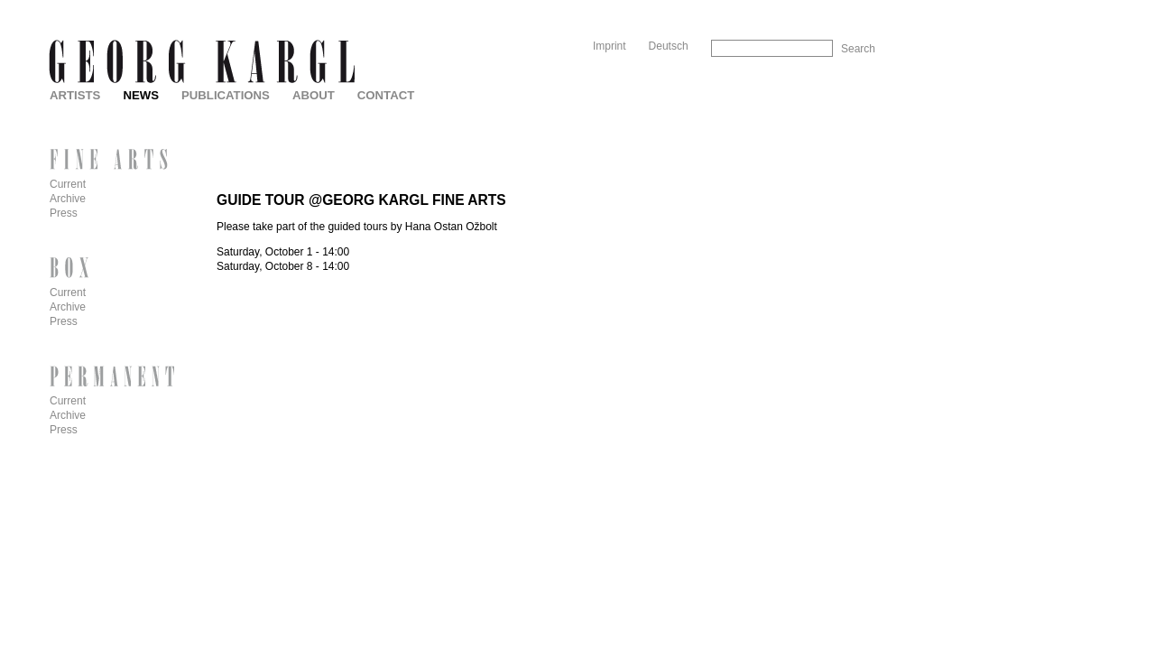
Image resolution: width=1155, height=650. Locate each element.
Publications (225, 95)
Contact (385, 95)
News (141, 95)
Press (64, 213)
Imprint (609, 46)
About (313, 95)
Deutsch (668, 46)
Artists (75, 95)
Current (68, 184)
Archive (68, 198)
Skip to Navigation (840, 7)
